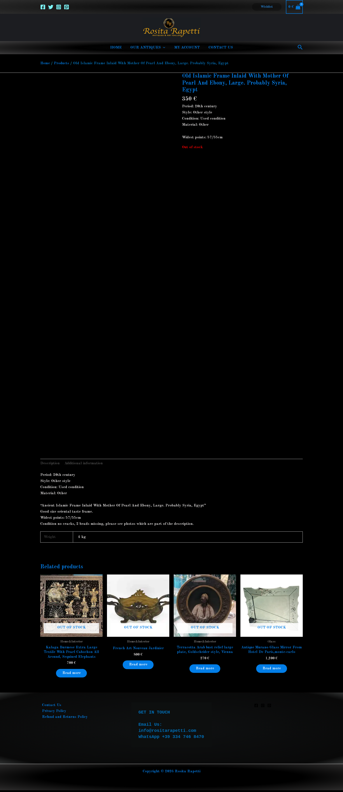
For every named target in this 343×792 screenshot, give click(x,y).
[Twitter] (50, 7)
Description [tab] (50, 463)
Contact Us (50, 707)
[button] (267, 7)
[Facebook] (43, 7)
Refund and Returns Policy (63, 719)
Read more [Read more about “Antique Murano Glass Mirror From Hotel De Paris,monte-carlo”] (271, 670)
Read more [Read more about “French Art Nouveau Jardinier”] (138, 665)
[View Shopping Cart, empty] (294, 7)
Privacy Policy (52, 713)
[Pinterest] (66, 7)
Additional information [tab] (84, 463)
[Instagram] (58, 7)
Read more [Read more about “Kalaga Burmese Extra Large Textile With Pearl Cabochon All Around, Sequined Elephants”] (71, 674)
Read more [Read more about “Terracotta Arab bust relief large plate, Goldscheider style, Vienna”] (205, 670)
